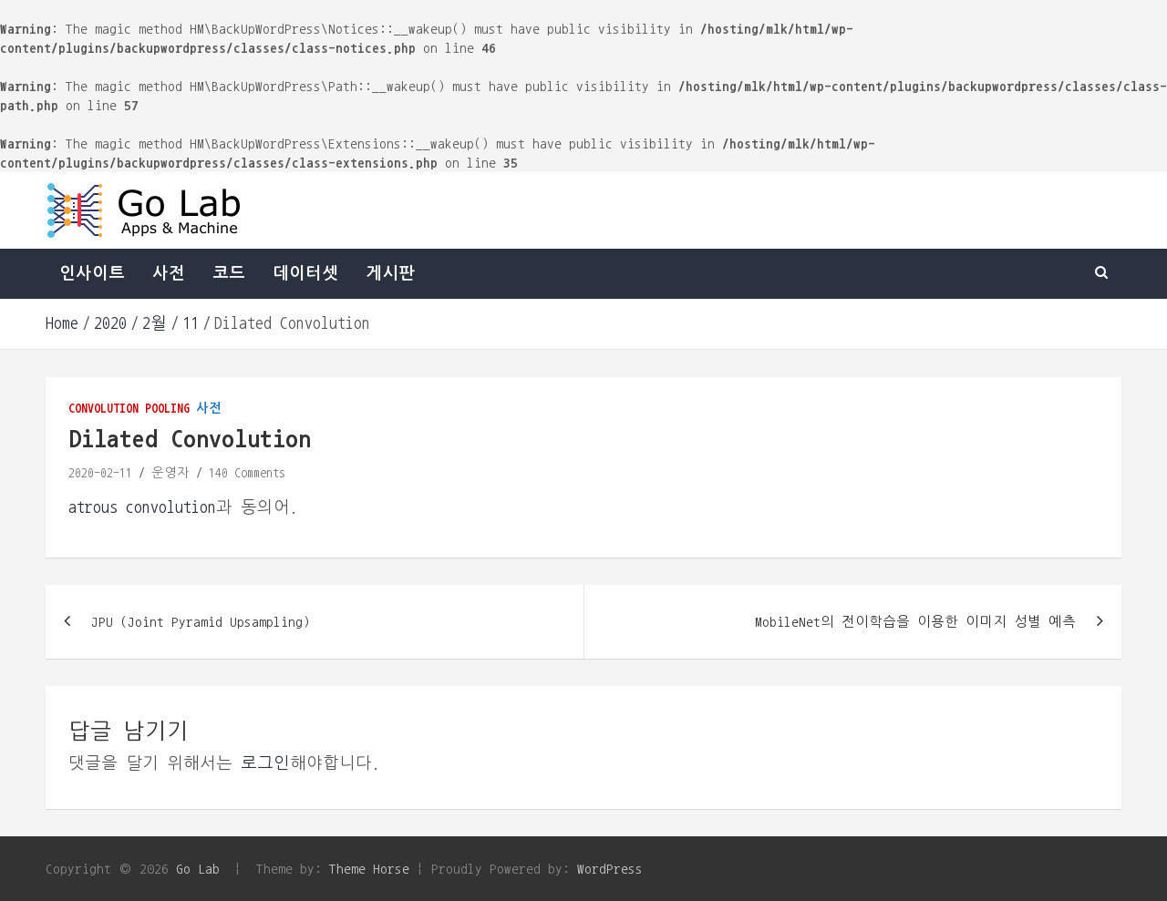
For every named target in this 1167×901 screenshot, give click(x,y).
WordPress (610, 868)
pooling (167, 408)
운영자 (170, 472)
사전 (168, 273)
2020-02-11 (100, 472)
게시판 (390, 273)
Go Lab (198, 868)
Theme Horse (369, 868)
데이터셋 (305, 273)
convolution (103, 408)
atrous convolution (142, 507)
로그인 (265, 763)
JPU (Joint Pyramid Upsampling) (200, 622)
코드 (228, 273)
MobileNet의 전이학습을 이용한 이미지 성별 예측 (915, 622)
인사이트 (92, 273)
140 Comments (247, 472)
